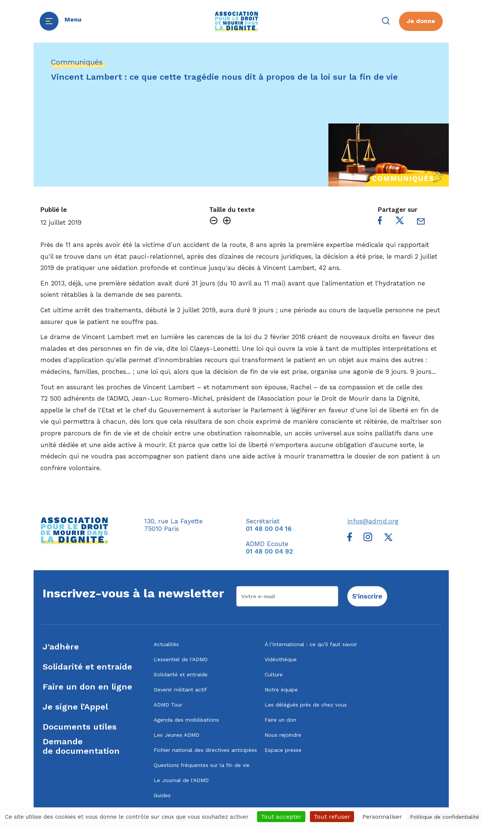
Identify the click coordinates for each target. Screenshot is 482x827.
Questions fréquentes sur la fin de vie (201, 765)
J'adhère (61, 646)
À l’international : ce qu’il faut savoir (311, 644)
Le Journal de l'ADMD (181, 780)
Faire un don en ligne (87, 686)
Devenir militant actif (180, 690)
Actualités (166, 644)
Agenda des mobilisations (186, 720)
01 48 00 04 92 (269, 551)
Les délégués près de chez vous (306, 705)
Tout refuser (332, 816)
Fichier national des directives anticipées (205, 750)
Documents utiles (80, 726)
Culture (274, 674)
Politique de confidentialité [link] (444, 817)
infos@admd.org (373, 521)
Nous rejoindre (283, 735)
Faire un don (280, 720)
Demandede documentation (81, 746)
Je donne (421, 21)
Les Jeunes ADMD (176, 735)
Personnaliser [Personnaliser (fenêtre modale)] (382, 816)
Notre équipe (281, 690)
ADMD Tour (168, 705)
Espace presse (283, 750)
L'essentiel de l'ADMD (181, 659)
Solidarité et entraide (87, 666)
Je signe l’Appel (75, 706)
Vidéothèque (281, 659)
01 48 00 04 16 (269, 528)
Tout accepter (281, 816)
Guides (162, 795)
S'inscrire (367, 596)
